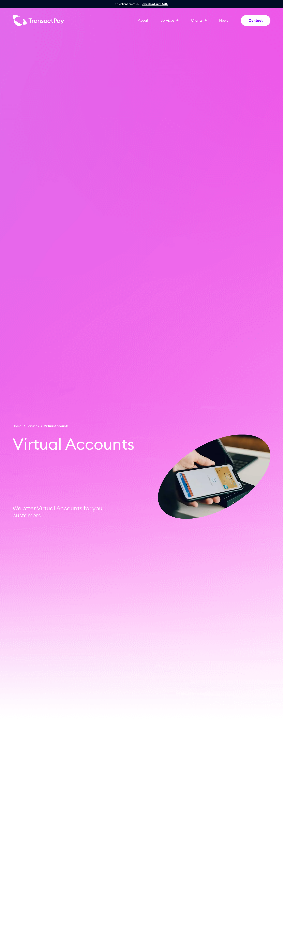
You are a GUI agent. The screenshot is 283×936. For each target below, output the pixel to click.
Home (17, 426)
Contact (256, 20)
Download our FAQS (155, 4)
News (223, 20)
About (143, 20)
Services (33, 426)
